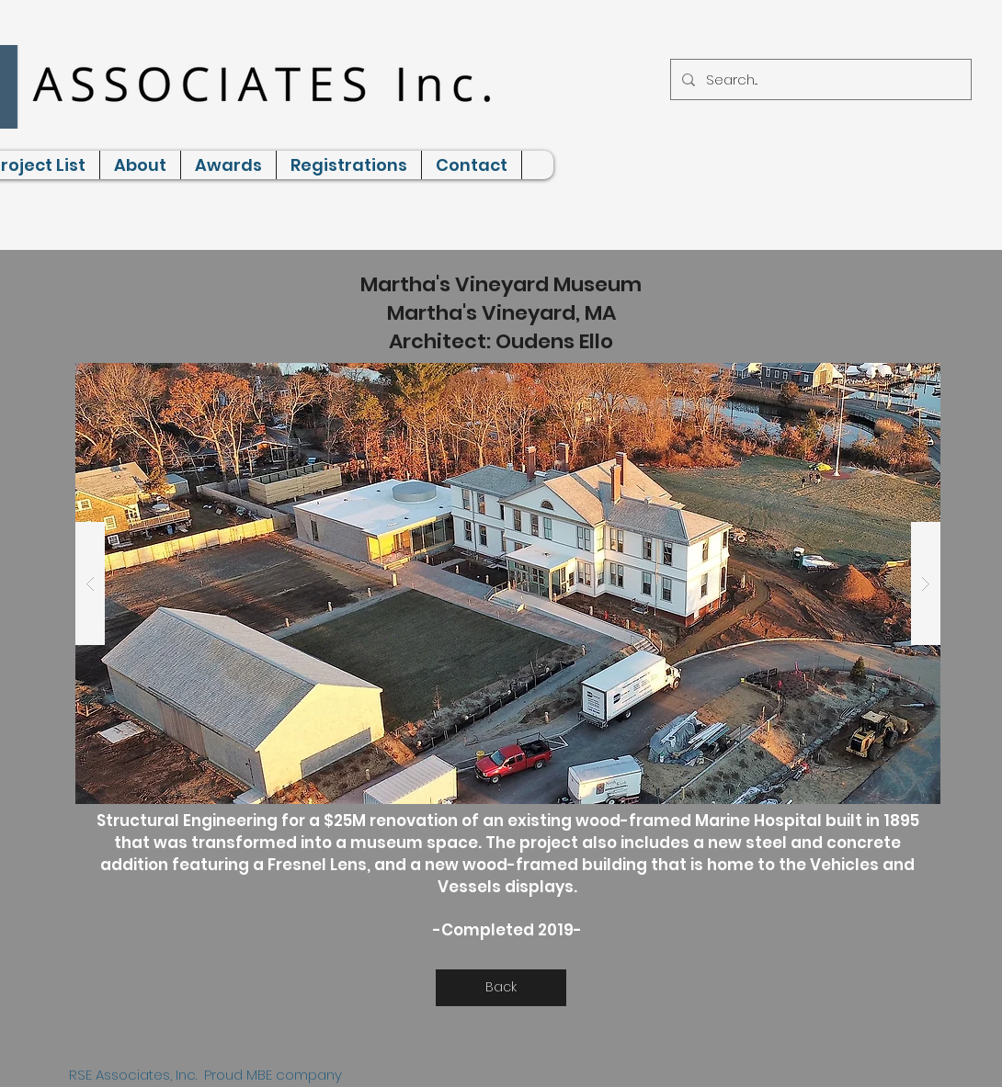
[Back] (501, 987)
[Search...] (819, 79)
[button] (507, 583)
